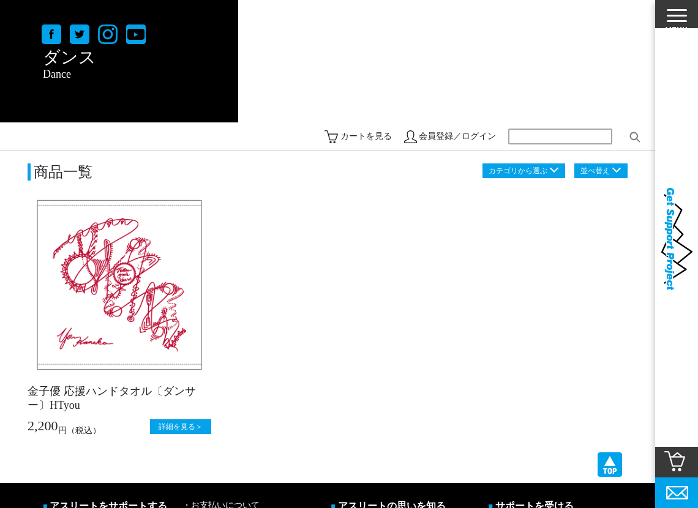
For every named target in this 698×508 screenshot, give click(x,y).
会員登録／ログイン (457, 136)
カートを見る (366, 136)
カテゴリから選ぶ (518, 170)
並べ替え (595, 170)
